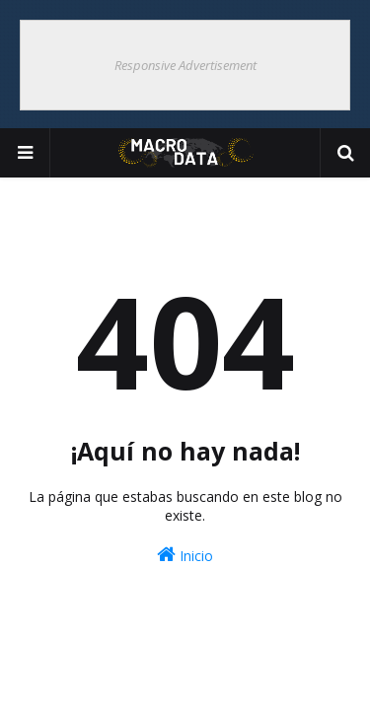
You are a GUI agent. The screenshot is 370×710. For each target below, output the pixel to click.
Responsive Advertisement (185, 65)
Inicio (185, 554)
